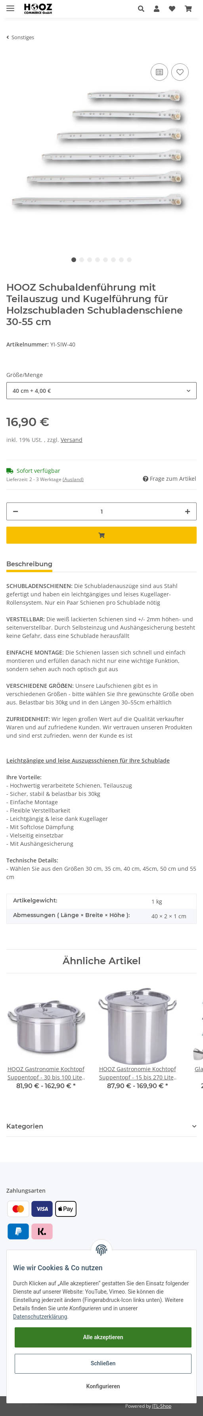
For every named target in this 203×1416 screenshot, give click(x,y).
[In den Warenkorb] (101, 535)
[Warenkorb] (188, 9)
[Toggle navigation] (10, 5)
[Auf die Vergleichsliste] (159, 72)
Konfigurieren (103, 1386)
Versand (71, 439)
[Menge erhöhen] (187, 511)
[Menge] (101, 511)
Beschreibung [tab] (29, 564)
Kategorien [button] (24, 1126)
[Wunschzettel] (172, 9)
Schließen (103, 1363)
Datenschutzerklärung (40, 1316)
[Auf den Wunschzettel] (180, 72)
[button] (141, 9)
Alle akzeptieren (103, 1337)
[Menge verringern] (15, 511)
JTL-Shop (161, 1406)
